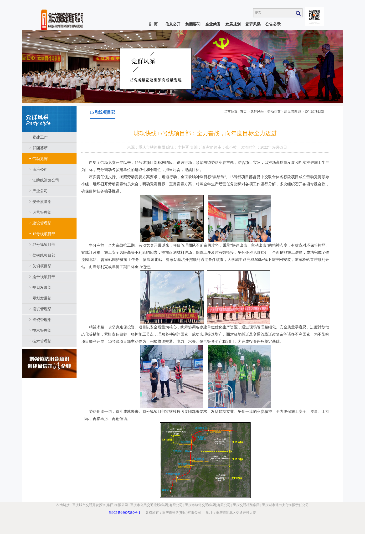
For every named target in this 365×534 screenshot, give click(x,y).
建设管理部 (41, 223)
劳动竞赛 (40, 159)
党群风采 (253, 24)
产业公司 (40, 191)
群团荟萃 (40, 148)
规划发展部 (41, 287)
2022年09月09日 (273, 147)
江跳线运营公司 (45, 180)
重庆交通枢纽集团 (246, 505)
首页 (243, 111)
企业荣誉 (213, 24)
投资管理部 (41, 309)
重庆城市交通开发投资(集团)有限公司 (100, 505)
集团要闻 (192, 24)
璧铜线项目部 (43, 255)
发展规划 (233, 24)
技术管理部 (41, 330)
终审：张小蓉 (225, 147)
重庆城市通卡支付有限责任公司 (285, 505)
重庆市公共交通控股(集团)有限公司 (156, 505)
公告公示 (273, 24)
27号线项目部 (43, 245)
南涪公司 (40, 169)
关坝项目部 (41, 266)
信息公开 (172, 24)
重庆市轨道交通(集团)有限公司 (208, 505)
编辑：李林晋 (178, 147)
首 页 (153, 24)
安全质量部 (41, 202)
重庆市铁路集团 (152, 147)
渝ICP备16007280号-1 (124, 512)
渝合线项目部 (43, 277)
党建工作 (40, 137)
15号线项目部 (43, 234)
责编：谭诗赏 (202, 147)
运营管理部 (41, 212)
